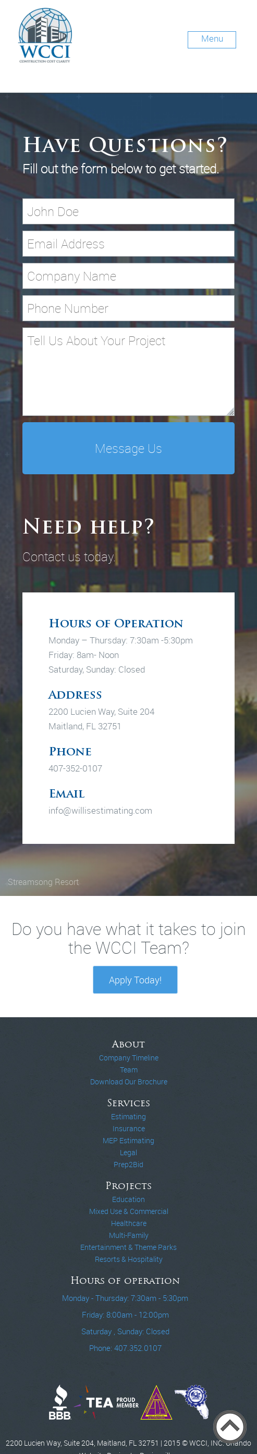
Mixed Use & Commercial (128, 1211)
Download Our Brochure (128, 1081)
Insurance (129, 1128)
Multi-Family (129, 1235)
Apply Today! (135, 979)
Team (129, 1069)
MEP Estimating (128, 1140)
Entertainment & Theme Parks (128, 1247)
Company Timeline (128, 1058)
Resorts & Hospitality (129, 1259)
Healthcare (128, 1223)
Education (128, 1199)
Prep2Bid (128, 1164)
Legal (128, 1152)
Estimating (128, 1116)
